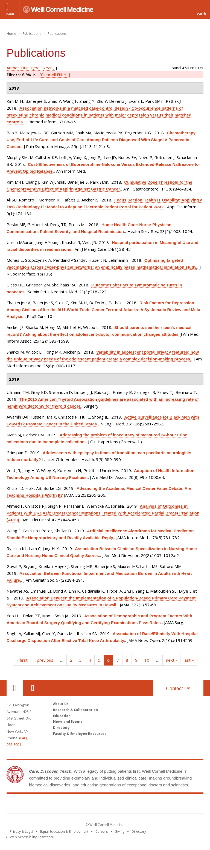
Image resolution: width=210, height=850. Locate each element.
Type (35, 67)
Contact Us (178, 688)
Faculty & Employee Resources (79, 733)
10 (146, 660)
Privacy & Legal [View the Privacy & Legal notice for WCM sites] (21, 831)
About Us (61, 703)
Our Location (15, 688)
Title (24, 67)
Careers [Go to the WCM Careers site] (101, 831)
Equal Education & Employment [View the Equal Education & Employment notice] (64, 831)
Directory (61, 727)
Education (62, 715)
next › (171, 660)
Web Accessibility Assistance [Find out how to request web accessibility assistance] (32, 837)
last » (189, 660)
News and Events (68, 721)
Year (47, 67)
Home (11, 33)
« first (22, 660)
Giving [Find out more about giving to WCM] (119, 831)
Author (13, 67)
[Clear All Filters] (55, 74)
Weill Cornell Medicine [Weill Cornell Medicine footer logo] (105, 804)
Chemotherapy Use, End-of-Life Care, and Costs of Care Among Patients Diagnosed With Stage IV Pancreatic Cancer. (101, 139)
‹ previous (43, 660)
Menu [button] (9, 14)
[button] (200, 9)
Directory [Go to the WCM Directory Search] (139, 831)
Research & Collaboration (75, 709)
